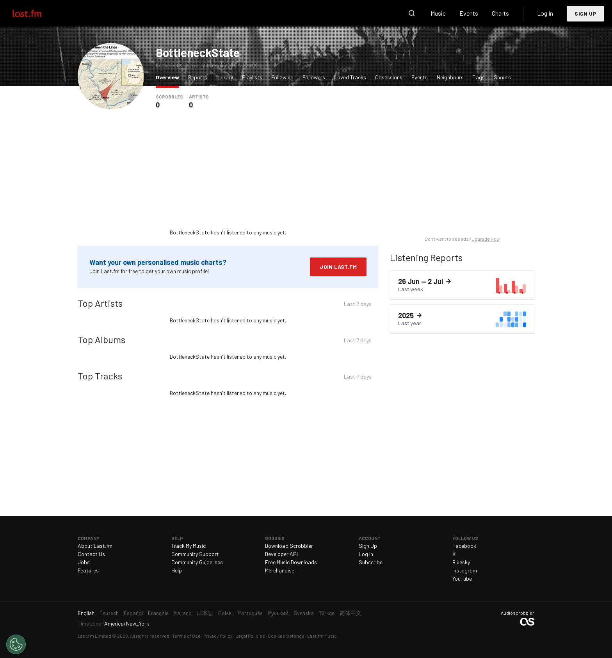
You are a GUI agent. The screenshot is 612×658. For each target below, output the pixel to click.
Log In (545, 13)
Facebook (464, 545)
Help (176, 570)
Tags (479, 77)
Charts (500, 13)
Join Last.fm (338, 266)
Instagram (464, 570)
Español (133, 613)
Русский (278, 613)
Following (282, 77)
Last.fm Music (322, 635)
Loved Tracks (350, 77)
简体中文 (350, 613)
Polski (225, 613)
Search (412, 13)
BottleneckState (198, 52)
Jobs (84, 562)
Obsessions (388, 77)
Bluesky (461, 562)
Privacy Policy (218, 635)
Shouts (502, 77)
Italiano (183, 613)
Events (468, 13)
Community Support (195, 554)
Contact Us (91, 554)
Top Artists (100, 303)
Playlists (252, 77)
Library (224, 77)
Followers (313, 77)
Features (88, 570)
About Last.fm (95, 545)
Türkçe (326, 613)
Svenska (304, 613)
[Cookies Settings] (16, 644)
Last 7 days (358, 304)
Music (438, 13)
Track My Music (188, 545)
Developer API (281, 554)
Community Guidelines (197, 562)
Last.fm (35, 13)
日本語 (205, 613)
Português (250, 613)
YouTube (462, 578)
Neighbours (450, 77)
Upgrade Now (485, 238)
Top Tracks (100, 375)
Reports (197, 77)
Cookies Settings (286, 635)
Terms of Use (186, 635)
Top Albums (101, 339)
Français (158, 613)
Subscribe (370, 562)
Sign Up (585, 13)
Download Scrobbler (289, 545)
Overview (169, 76)
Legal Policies (250, 635)
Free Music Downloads (291, 562)
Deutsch (109, 613)
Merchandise (279, 570)
